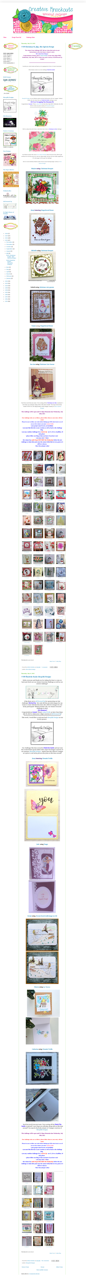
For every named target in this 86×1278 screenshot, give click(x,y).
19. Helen (49, 513)
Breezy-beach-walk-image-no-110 (46, 916)
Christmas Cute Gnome (47, 364)
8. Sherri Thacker (37, 1208)
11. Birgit (37, 1221)
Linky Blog (58, 661)
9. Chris (27, 487)
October (8, 246)
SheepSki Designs (26, 98)
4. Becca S (60, 461)
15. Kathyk (49, 1234)
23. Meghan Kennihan (49, 526)
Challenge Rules (30, 37)
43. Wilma (49, 590)
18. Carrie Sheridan (49, 1246)
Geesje (29, 916)
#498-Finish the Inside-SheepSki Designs (36, 677)
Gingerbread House (47, 210)
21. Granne (26, 526)
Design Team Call (16, 37)
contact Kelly (43, 55)
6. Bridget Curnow (38, 474)
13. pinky (26, 1234)
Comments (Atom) (34, 1274)
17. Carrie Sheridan (38, 1246)
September (9, 249)
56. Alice (60, 629)
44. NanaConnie (60, 590)
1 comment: (45, 667)
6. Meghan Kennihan (49, 1195)
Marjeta (33, 168)
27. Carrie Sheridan (49, 539)
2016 (6, 294)
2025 (6, 235)
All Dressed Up (40, 701)
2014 (6, 299)
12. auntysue (60, 487)
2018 (6, 290)
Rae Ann (32, 364)
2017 (6, 292)
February (9, 276)
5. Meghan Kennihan (38, 1195)
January (8, 278)
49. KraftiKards (26, 616)
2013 (6, 301)
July (7, 253)
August (8, 251)
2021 (6, 283)
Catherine (35, 1049)
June (7, 267)
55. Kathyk (49, 629)
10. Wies (26, 1221)
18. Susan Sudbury (38, 513)
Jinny (32, 210)
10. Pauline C (38, 487)
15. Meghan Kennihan (49, 500)
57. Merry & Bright (27, 642)
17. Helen (26, 513)
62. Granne (38, 655)
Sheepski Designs (30, 1263)
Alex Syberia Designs (41, 154)
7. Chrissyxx (49, 474)
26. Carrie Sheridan (38, 539)
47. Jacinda (49, 603)
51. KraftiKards (49, 616)
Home (4, 37)
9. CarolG (48, 1208)
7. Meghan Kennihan (27, 1208)
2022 (6, 281)
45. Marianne (27, 603)
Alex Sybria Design (30, 669)
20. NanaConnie (60, 513)
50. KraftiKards (38, 616)
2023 (6, 240)
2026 (6, 233)
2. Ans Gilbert (38, 461)
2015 (6, 297)
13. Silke (26, 500)
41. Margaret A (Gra (27, 590)
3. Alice (49, 461)
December (9, 242)
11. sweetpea (49, 487)
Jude (38, 844)
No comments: (45, 1260)
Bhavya (36, 987)
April (7, 271)
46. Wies (38, 603)
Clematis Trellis (47, 758)
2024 (6, 238)
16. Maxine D (27, 1246)
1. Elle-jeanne (27, 461)
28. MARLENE (60, 539)
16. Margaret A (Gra (61, 500)
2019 (6, 288)
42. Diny (38, 590)
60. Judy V (60, 642)
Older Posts (59, 1267)
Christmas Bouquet (47, 168)
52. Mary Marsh (60, 616)
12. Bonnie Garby (49, 1221)
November (9, 244)
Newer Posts (25, 1267)
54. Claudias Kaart (38, 629)
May (7, 269)
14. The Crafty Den (38, 1234)
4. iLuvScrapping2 (26, 1195)
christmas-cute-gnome (46, 287)
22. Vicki (38, 526)
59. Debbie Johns (49, 642)
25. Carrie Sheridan (27, 539)
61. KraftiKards (26, 655)
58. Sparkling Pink (38, 642)
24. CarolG (60, 526)
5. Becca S (26, 474)
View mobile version (42, 1270)
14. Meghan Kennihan (38, 500)
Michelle (34, 250)
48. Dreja (60, 603)
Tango (46, 844)
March (8, 274)
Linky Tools (52, 661)
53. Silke (26, 629)
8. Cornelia (60, 474)
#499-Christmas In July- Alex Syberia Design (37, 47)
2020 (6, 285)
